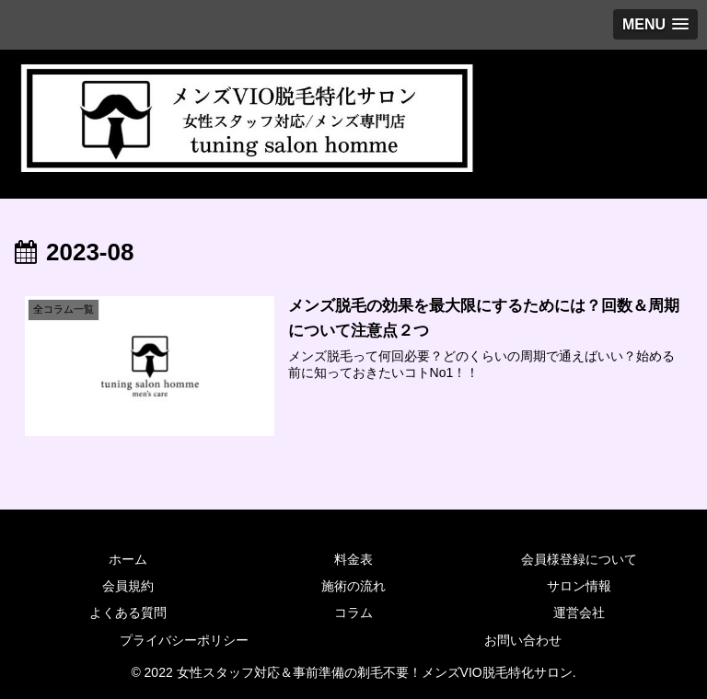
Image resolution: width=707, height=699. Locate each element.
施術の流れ (353, 586)
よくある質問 (128, 612)
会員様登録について (579, 559)
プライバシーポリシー (184, 640)
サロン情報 (579, 586)
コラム (353, 612)
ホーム (128, 559)
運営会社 (579, 612)
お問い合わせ (523, 640)
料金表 (353, 559)
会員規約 (128, 586)
